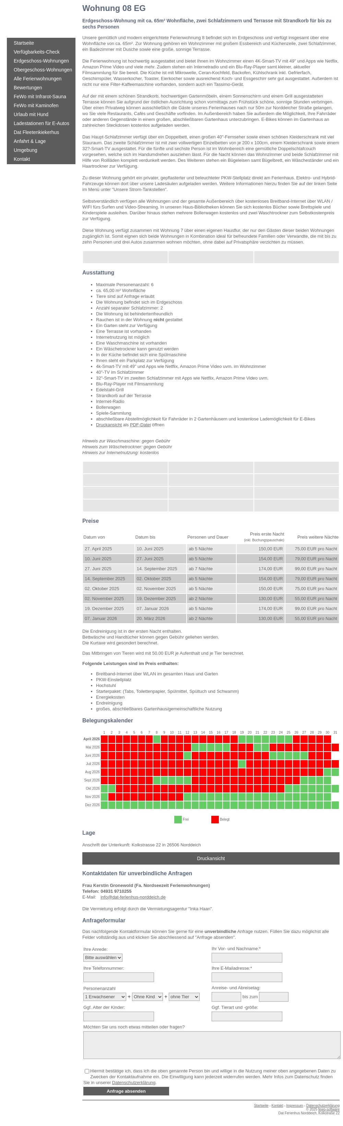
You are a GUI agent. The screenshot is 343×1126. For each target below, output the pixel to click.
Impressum (294, 1105)
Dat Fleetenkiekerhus (36, 132)
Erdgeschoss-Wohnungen (41, 61)
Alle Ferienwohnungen (37, 78)
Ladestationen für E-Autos (41, 123)
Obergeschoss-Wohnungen (43, 69)
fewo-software (329, 1109)
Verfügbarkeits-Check (37, 52)
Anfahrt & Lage (30, 141)
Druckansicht (109, 424)
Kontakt (22, 159)
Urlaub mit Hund (31, 114)
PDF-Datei (140, 424)
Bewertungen (28, 87)
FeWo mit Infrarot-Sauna (40, 96)
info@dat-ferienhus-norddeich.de (133, 897)
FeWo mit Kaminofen (36, 105)
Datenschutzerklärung (133, 1082)
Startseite (24, 43)
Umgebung (25, 150)
